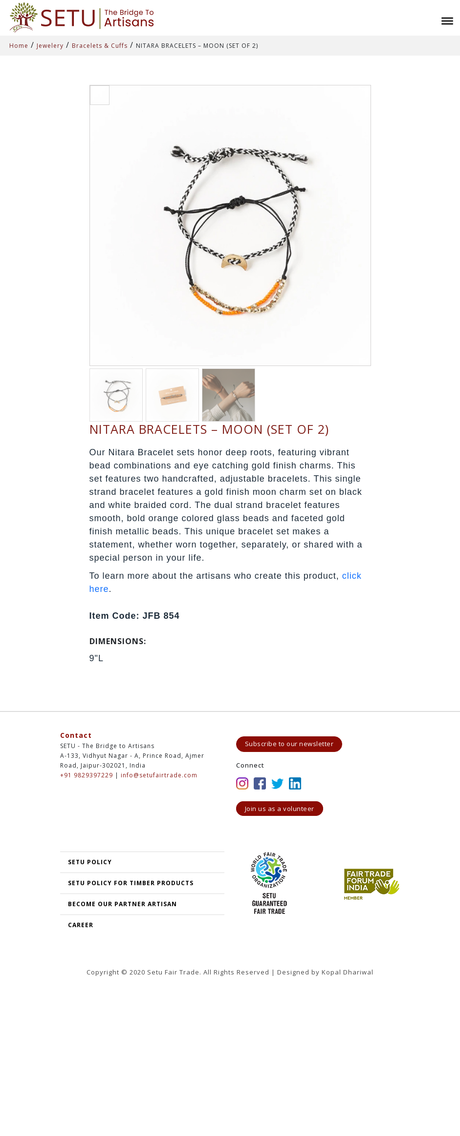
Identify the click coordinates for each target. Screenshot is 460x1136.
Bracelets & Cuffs (100, 45)
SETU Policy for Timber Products (131, 883)
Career (80, 925)
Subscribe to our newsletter (289, 743)
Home (18, 45)
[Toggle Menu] (447, 21)
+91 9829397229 (86, 775)
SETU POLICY (90, 862)
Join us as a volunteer (279, 808)
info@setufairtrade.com (159, 775)
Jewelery (50, 45)
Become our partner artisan (122, 904)
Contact (76, 735)
